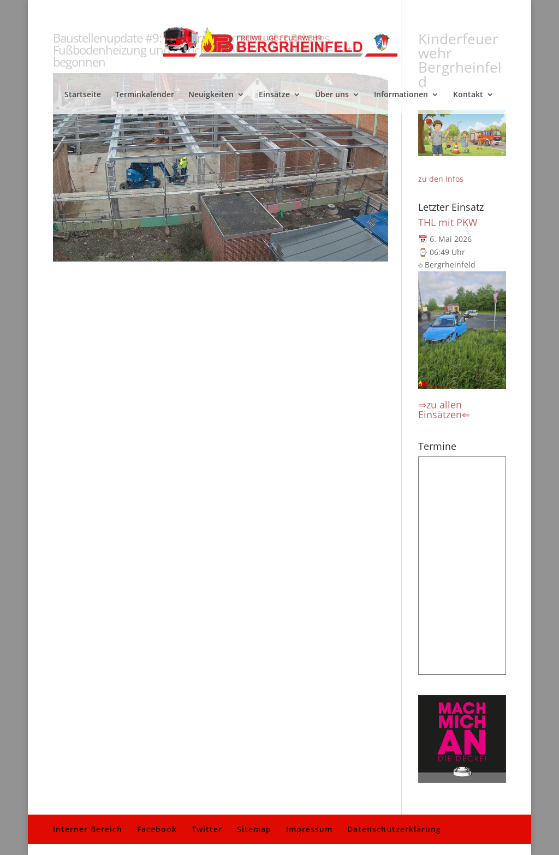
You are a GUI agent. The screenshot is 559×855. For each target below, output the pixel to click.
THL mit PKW (448, 222)
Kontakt (468, 95)
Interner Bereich (87, 829)
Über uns (332, 95)
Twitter (207, 829)
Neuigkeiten (211, 95)
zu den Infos (440, 179)
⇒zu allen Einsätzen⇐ (444, 409)
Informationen (401, 95)
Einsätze (274, 95)
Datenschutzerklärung (394, 829)
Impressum (309, 829)
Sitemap (254, 829)
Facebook (157, 829)
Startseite (82, 95)
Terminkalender (144, 95)
